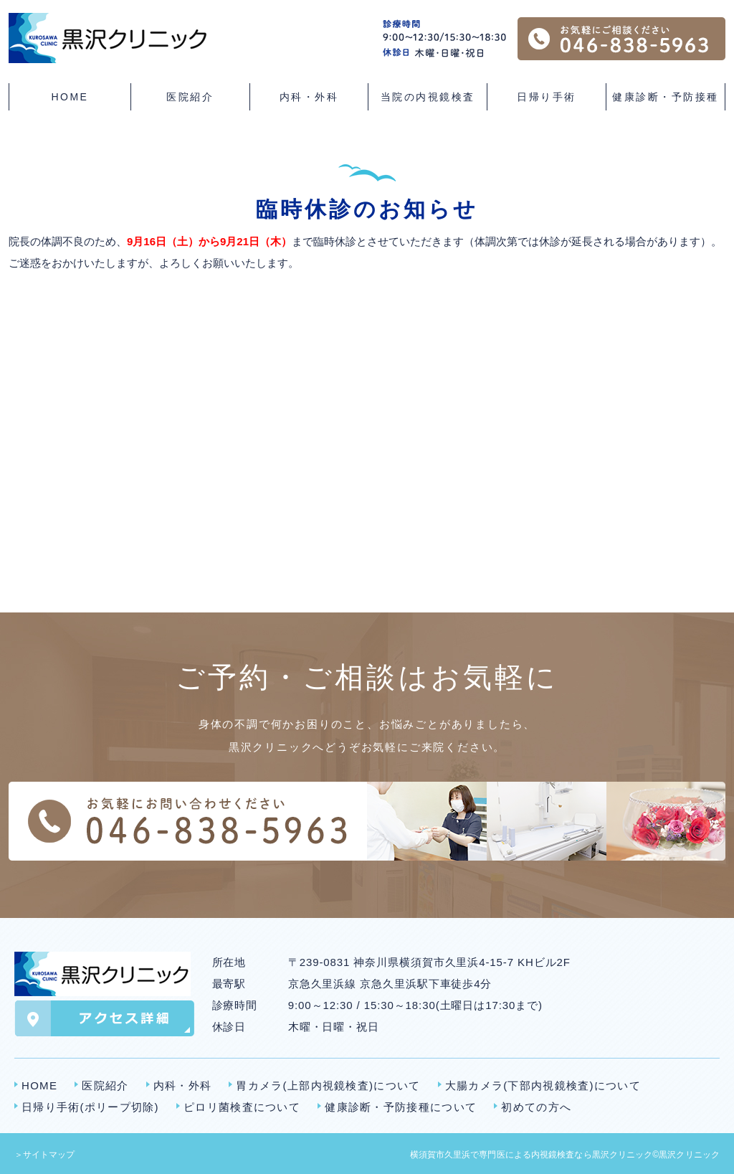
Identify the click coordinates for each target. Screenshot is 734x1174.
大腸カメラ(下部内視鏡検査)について (543, 1085)
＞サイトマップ (44, 1155)
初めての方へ (536, 1107)
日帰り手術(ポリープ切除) (90, 1107)
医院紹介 (105, 1085)
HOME (69, 97)
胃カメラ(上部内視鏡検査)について (328, 1085)
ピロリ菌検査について (242, 1107)
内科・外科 (182, 1085)
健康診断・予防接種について (401, 1107)
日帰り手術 (546, 97)
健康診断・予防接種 (665, 97)
